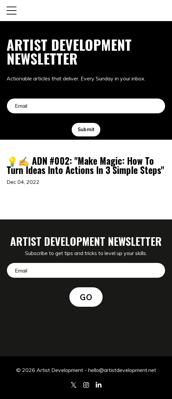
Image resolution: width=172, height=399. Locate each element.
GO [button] (86, 297)
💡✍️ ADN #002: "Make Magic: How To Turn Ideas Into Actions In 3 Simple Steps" (85, 165)
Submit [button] (86, 129)
